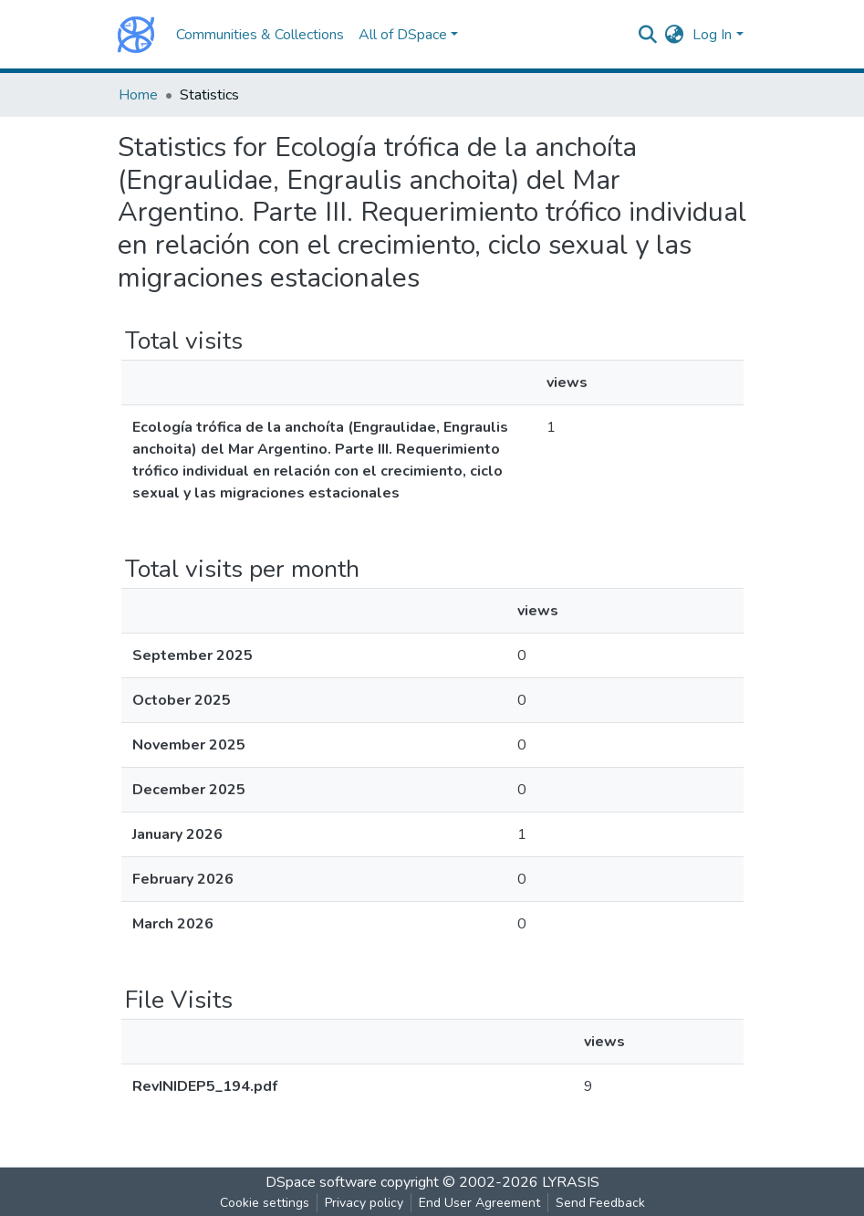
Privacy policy (364, 1202)
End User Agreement (479, 1202)
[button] (674, 35)
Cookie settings (264, 1202)
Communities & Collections (260, 35)
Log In (712, 35)
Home (138, 95)
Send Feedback (600, 1202)
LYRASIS (570, 1182)
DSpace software (321, 1182)
